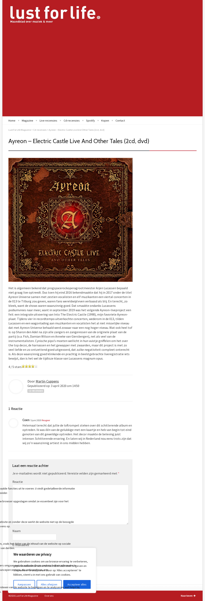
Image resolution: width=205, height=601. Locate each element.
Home (11, 120)
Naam (16, 531)
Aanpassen (24, 584)
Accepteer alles (76, 584)
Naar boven (188, 595)
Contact (120, 120)
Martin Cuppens (47, 381)
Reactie (17, 482)
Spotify (90, 120)
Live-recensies (48, 120)
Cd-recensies (72, 120)
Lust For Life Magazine (19, 129)
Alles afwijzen (49, 584)
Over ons (48, 595)
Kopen (105, 120)
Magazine (27, 120)
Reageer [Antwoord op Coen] (46, 420)
